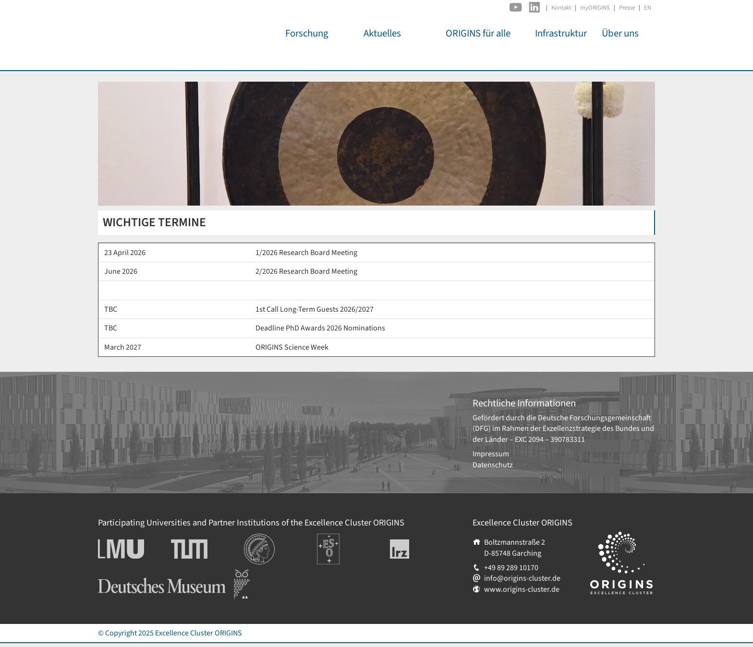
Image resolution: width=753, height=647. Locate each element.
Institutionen (265, 539)
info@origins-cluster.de (522, 578)
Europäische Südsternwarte (341, 544)
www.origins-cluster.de (521, 589)
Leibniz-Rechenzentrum (415, 549)
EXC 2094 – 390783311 (550, 439)
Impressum (491, 454)
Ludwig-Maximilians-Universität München (131, 549)
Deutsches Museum (129, 574)
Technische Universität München (207, 549)
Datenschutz (493, 465)
